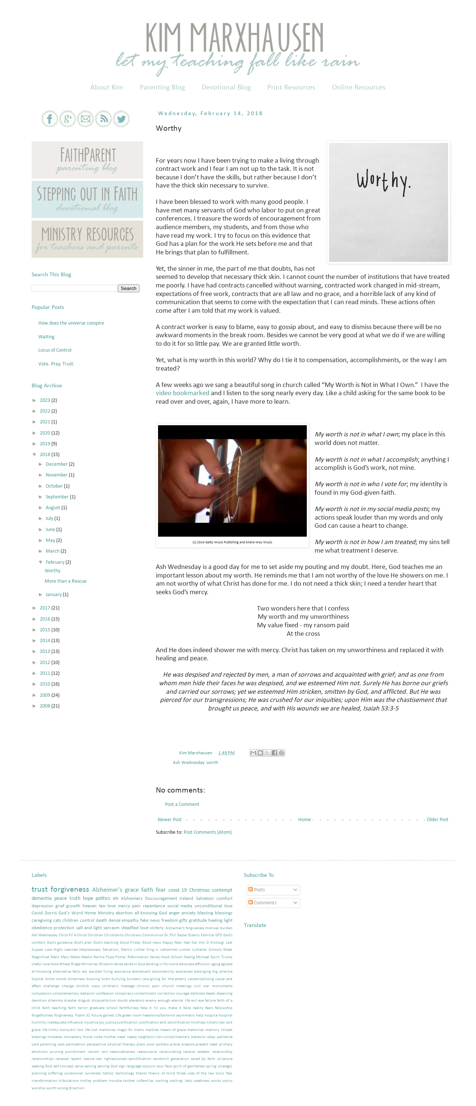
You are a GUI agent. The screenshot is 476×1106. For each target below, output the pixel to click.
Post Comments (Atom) (208, 832)
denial (114, 920)
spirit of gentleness (189, 1066)
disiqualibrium (103, 1001)
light (228, 920)
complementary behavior (73, 994)
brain (106, 979)
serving (90, 1066)
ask (84, 972)
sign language (130, 1066)
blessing (205, 913)
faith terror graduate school (93, 1008)
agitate (226, 964)
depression (42, 906)
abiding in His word (162, 964)
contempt (222, 890)
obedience (42, 928)
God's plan (83, 943)
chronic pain (148, 986)
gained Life (112, 1016)
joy (101, 1023)
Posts (256, 890)
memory (212, 1030)
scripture (224, 1059)
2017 (45, 608)
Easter (182, 935)
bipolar (38, 979)
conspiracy (124, 994)
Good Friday (130, 943)
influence (75, 1023)
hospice (211, 1016)
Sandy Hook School (166, 957)
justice (110, 1023)
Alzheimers (131, 899)
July (50, 518)
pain (136, 906)
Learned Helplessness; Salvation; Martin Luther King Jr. (111, 950)
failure (210, 1001)
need (121, 1037)
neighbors (146, 1037)
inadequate (56, 1023)
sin (115, 898)
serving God (107, 1066)
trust (40, 889)
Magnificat (40, 957)
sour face (164, 1066)
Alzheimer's (107, 890)
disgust (84, 1001)
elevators (136, 1001)
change (68, 986)
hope (88, 898)
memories (195, 1030)
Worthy (52, 571)
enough (164, 1001)
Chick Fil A (67, 935)
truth (75, 898)
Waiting (46, 337)
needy (132, 1037)
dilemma (55, 1001)
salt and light (89, 928)
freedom (169, 920)
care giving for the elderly (164, 979)
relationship (222, 1052)
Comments (262, 903)
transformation (44, 1081)
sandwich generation (171, 1059)
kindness (198, 1023)
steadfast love (134, 928)
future (96, 1016)
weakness (201, 1081)
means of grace (173, 1030)
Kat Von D (200, 943)
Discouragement (161, 899)
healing (215, 920)
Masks (75, 957)
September (58, 497)
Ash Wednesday (188, 763)
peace (60, 898)
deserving (224, 994)
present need (207, 1044)
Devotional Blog (226, 87)
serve (79, 1066)
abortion (124, 913)
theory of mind (161, 1073)
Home (304, 820)
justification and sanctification (164, 1023)
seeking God (42, 1066)
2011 (45, 673)
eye (201, 1001)
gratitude (198, 920)
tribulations (69, 1081)
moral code (92, 1037)
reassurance (147, 1052)
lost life (83, 1030)
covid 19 (177, 890)
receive (189, 1052)
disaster (70, 1001)
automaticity (163, 972)
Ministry (106, 913)
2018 (45, 455)
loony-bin (68, 1030)
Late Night (54, 950)
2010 (45, 684)
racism (93, 1052)
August (53, 508)
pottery (162, 1044)
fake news (150, 920)
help (199, 1016)
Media (86, 957)
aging (215, 964)
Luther (184, 950)
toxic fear (224, 1073)
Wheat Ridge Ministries (78, 964)
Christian (95, 935)
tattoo (108, 1073)
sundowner (73, 1073)
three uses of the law (195, 1073)
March (53, 551)
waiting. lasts (181, 1081)
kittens (212, 1023)
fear (161, 890)
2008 (45, 706)
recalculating (170, 1052)
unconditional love (213, 906)
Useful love (41, 964)
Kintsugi (217, 943)
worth (212, 763)
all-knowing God (151, 913)
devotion (39, 1001)
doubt (123, 1001)
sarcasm (111, 928)
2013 (45, 651)
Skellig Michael (196, 957)
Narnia (98, 957)
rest (99, 1059)
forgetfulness (42, 1016)
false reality (193, 1008)
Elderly (194, 935)
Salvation (205, 899)
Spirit (215, 957)
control (87, 920)
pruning (56, 1052)
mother (109, 1037)
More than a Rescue (66, 581)
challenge (51, 986)
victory (157, 928)
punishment (75, 1052)
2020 (45, 433)
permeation (76, 1044)
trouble (115, 1081)
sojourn (148, 1066)
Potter (120, 957)
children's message (118, 986)
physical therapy (121, 1044)
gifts (183, 920)
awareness (184, 972)
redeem (203, 1052)
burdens (134, 979)
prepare (187, 1044)
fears (209, 1008)
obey (211, 1037)
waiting (161, 1081)
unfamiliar (145, 1081)
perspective (96, 1044)
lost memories (103, 1030)
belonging (202, 972)
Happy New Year (176, 943)
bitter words (56, 979)
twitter (129, 1081)
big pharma (222, 972)
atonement (141, 972)
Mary (65, 957)
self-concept (63, 1066)
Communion (153, 935)
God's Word (70, 913)
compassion (42, 994)
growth (73, 906)
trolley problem (93, 1081)
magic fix (125, 1030)
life (44, 1030)
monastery (72, 1037)
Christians (133, 935)
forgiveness (70, 889)
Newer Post (170, 820)
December (57, 464)
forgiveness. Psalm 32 (72, 1016)
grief (59, 906)
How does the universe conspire (71, 323)
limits (53, 1030)
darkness (197, 994)
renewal (62, 1059)
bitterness (76, 979)
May (51, 540)
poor (151, 1044)
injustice (91, 1023)
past (61, 1044)
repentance (154, 906)
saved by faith (203, 1059)
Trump (226, 957)
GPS (218, 935)
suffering (55, 1073)
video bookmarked (182, 393)
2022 (45, 411)
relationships (43, 1059)
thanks (141, 1073)
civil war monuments (213, 986)
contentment (145, 994)
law (102, 906)
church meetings (177, 986)
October (55, 486)
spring (211, 1066)
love (111, 906)
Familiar (208, 935)
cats (57, 920)
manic (139, 1030)
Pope (110, 957)
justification (127, 1023)
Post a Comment (182, 804)
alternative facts (66, 972)
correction (166, 994)
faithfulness (129, 1008)
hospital (225, 1016)
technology (124, 1073)
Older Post (437, 820)
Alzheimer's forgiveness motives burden (198, 928)
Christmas (199, 890)
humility (39, 1023)
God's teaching (106, 943)
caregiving (42, 920)
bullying (118, 979)
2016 (45, 619)
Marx (55, 957)
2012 (45, 663)
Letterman (169, 950)
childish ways (88, 986)
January (54, 595)
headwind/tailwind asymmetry (169, 1016)
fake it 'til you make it (161, 1008)
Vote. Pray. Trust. (56, 364)
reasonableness (122, 1052)
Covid (37, 913)
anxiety (188, 913)
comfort (224, 899)
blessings (223, 913)
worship (38, 1088)
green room (132, 1016)
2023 (45, 400)
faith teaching (54, 1008)
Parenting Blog (162, 87)
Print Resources (291, 87)
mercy (124, 906)
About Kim (106, 87)
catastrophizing (201, 979)
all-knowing (41, 972)
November (57, 475)
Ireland (186, 899)
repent (75, 1059)
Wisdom (106, 964)
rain (104, 1052)
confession (105, 994)
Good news (151, 943)
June (51, 530)
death (101, 920)
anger (174, 913)
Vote (54, 964)
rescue (88, 1059)
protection (64, 928)
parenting (48, 1044)
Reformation (138, 957)
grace (132, 890)
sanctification (139, 1059)
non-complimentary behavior (181, 1037)
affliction (202, 964)
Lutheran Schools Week (212, 950)
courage (182, 994)
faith (147, 890)
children (70, 920)
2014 (45, 641)
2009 (45, 695)
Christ (82, 935)
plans (140, 1044)
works (216, 1081)
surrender (93, 1073)
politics (103, 898)
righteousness (115, 1059)
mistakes (55, 1037)
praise (175, 1044)
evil (194, 1001)
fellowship (223, 1008)
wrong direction (70, 1088)
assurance (122, 972)
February (55, 562)
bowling (93, 979)
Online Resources (359, 87)
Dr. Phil (170, 935)
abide (118, 964)
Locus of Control (54, 350)
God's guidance (60, 943)
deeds (210, 994)
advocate (186, 964)
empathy (130, 920)
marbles (152, 1030)
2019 (45, 444)
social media (180, 906)
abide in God (134, 964)
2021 (45, 422)
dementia (42, 898)
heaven (90, 906)
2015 (45, 630)
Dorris (51, 913)
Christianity (114, 935)
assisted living (101, 972)
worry (227, 1081)
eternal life (180, 1001)
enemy (151, 1001)
